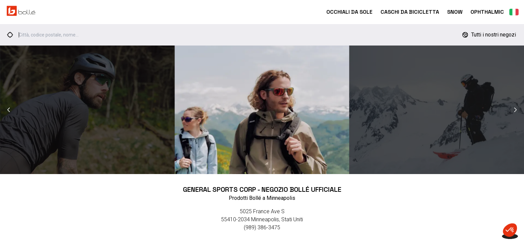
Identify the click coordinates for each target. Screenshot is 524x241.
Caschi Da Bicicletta (410, 11)
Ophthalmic (487, 11)
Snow (454, 11)
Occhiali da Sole (349, 11)
